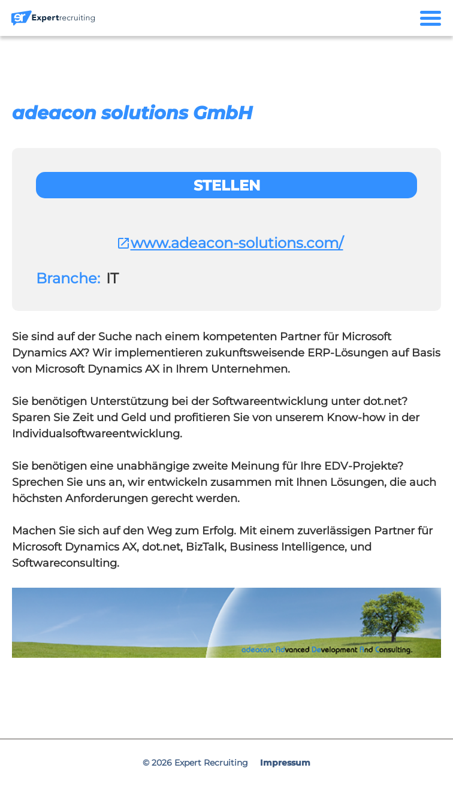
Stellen (227, 185)
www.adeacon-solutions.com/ (229, 243)
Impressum (285, 762)
